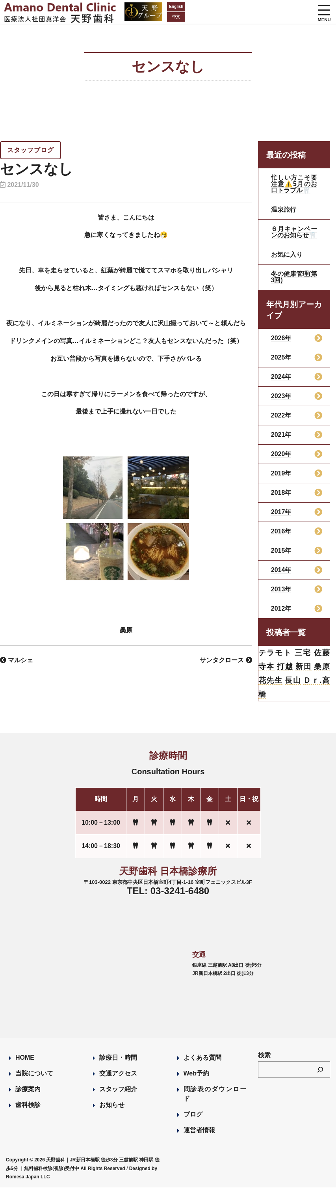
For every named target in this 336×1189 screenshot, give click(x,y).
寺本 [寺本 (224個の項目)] (266, 667)
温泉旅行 (283, 209)
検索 (264, 1056)
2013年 (281, 589)
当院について (34, 1075)
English (149, 6)
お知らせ (111, 1106)
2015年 (281, 550)
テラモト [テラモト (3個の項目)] (275, 653)
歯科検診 (28, 1106)
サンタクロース (226, 660)
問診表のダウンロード (215, 1095)
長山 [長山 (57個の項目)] (293, 681)
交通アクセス (118, 1075)
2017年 (281, 512)
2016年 (281, 531)
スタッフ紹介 (118, 1090)
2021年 (281, 434)
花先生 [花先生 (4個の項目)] (270, 681)
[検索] (320, 1071)
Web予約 (196, 1075)
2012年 (281, 608)
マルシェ (16, 660)
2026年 (281, 338)
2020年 (281, 454)
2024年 (281, 376)
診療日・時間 (118, 1059)
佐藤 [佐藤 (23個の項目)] (322, 653)
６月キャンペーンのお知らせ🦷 (294, 232)
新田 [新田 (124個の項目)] (303, 667)
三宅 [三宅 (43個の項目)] (302, 653)
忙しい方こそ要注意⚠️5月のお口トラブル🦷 (294, 184)
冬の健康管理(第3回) (294, 276)
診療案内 (28, 1090)
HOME (24, 1059)
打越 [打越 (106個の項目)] (285, 667)
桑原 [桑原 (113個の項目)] (322, 667)
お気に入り (287, 254)
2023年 (281, 396)
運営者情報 (199, 1131)
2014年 (281, 570)
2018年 (281, 492)
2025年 (281, 357)
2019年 (281, 473)
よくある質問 (202, 1059)
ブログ (193, 1116)
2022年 (281, 415)
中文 (149, 17)
